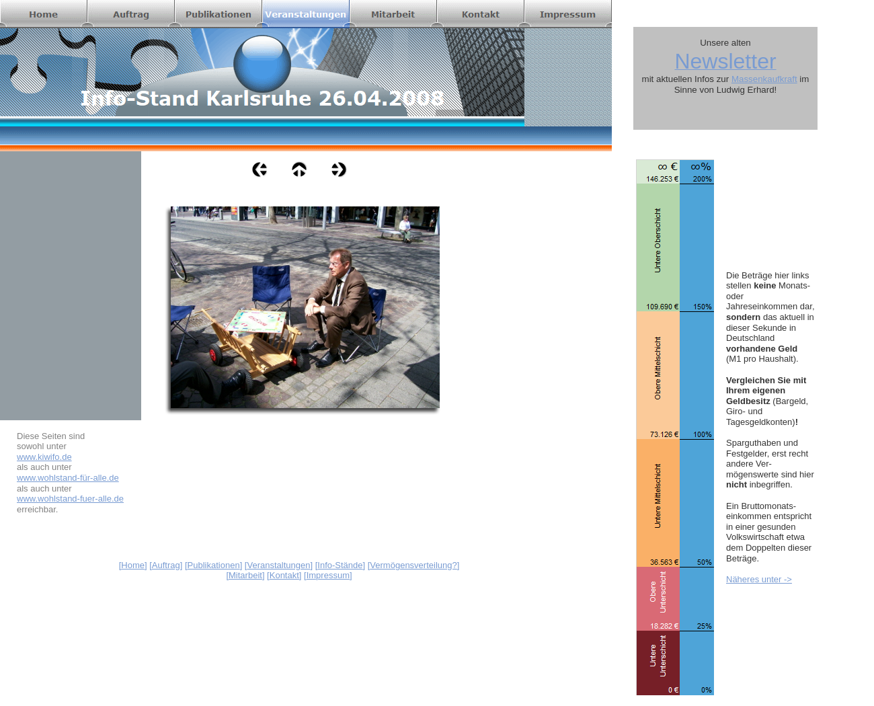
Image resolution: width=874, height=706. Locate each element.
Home (133, 565)
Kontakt (284, 575)
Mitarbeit (245, 575)
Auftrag (166, 565)
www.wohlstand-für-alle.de (68, 478)
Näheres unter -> (759, 579)
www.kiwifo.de (44, 457)
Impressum (328, 575)
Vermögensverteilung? (413, 565)
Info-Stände (339, 565)
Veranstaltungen (278, 565)
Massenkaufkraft (764, 79)
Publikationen (214, 565)
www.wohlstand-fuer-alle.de (70, 499)
